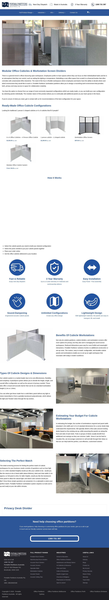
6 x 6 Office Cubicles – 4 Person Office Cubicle (22, 137)
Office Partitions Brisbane (98, 591)
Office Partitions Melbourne (57, 591)
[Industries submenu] (45, 12)
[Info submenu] (53, 12)
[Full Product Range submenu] (32, 12)
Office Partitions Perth (78, 591)
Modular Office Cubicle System (17, 165)
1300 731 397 (54, 538)
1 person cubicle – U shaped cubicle (53, 137)
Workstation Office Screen (83, 137)
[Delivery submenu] (64, 12)
